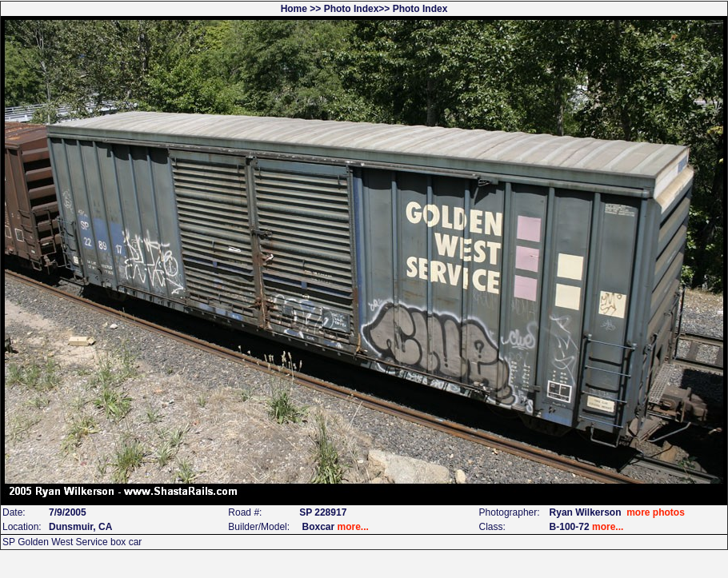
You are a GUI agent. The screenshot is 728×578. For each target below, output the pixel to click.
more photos (655, 512)
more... (353, 526)
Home (294, 8)
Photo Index (351, 8)
